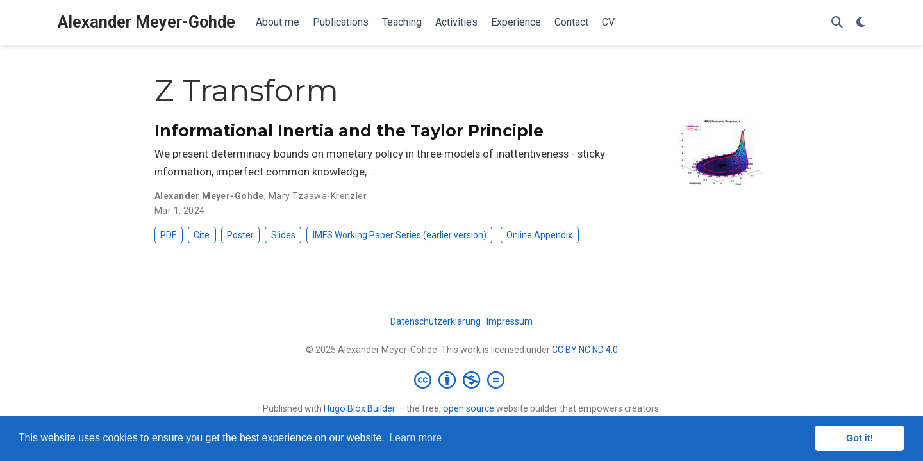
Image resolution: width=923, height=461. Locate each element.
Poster (240, 235)
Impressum (509, 321)
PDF (168, 235)
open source (468, 408)
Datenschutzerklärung (435, 321)
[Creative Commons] (462, 379)
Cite (202, 235)
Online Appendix (539, 235)
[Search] (837, 22)
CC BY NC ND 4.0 (585, 349)
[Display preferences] (860, 22)
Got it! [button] (859, 438)
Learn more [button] (415, 437)
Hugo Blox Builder (359, 408)
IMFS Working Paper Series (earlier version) (399, 235)
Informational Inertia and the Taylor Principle (349, 130)
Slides (283, 235)
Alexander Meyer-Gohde (146, 22)
